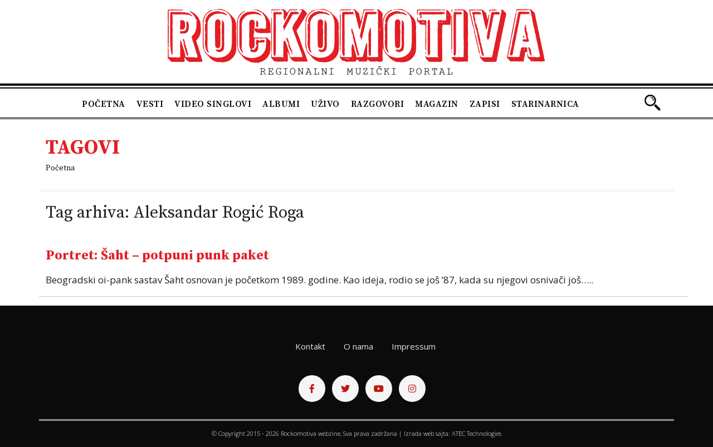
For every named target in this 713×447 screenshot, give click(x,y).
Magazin (436, 104)
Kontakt (310, 346)
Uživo (325, 104)
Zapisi (485, 104)
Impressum (414, 346)
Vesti (150, 104)
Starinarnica (545, 104)
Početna (103, 104)
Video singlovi (212, 104)
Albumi (281, 104)
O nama (358, 346)
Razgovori (377, 104)
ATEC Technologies (476, 433)
